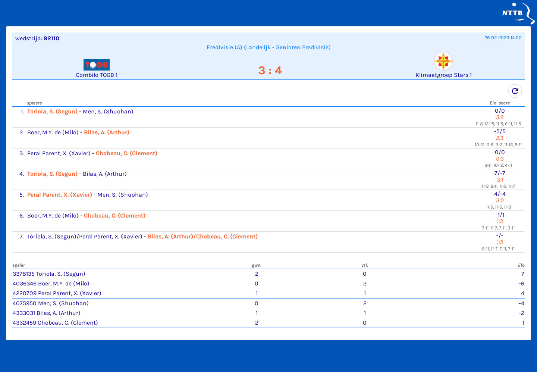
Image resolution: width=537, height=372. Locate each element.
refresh (515, 91)
